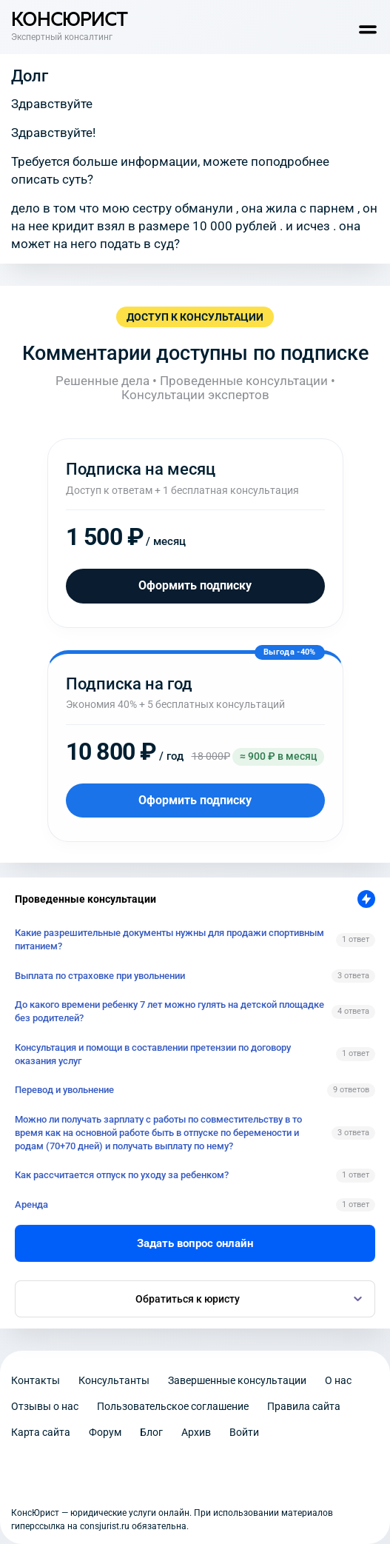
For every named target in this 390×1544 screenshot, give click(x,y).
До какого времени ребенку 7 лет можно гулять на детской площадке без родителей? (169, 1011)
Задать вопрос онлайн (195, 1243)
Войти (244, 1432)
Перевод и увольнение (64, 1089)
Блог (151, 1432)
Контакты (35, 1380)
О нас (338, 1380)
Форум (105, 1432)
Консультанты (113, 1380)
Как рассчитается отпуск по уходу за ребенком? (122, 1174)
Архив (196, 1432)
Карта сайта (40, 1432)
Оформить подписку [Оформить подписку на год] (195, 800)
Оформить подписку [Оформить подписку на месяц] (195, 585)
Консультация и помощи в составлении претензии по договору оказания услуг (153, 1054)
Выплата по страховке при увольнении (100, 975)
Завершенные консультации (237, 1380)
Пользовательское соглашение (173, 1406)
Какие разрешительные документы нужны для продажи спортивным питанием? (169, 939)
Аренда (31, 1204)
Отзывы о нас (44, 1406)
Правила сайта (303, 1406)
